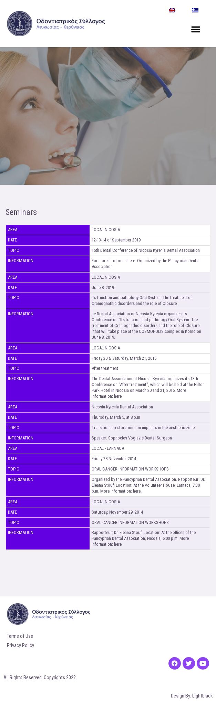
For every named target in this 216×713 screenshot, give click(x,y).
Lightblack (202, 696)
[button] (195, 29)
